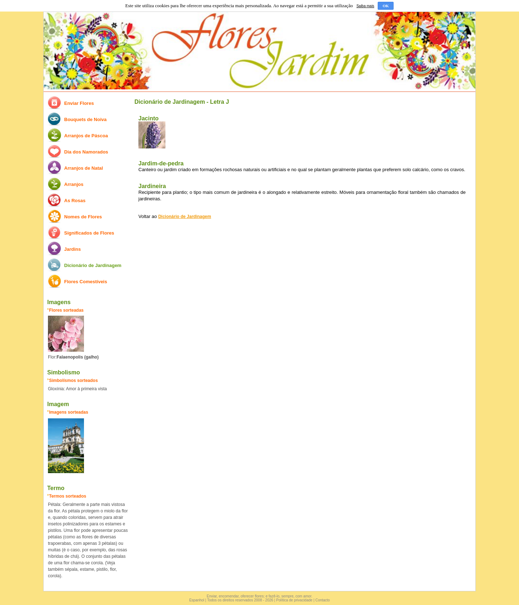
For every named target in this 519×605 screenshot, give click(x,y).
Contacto (322, 600)
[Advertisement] (300, 281)
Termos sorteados (67, 496)
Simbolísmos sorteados (73, 380)
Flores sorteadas (66, 310)
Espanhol (196, 600)
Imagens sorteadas (68, 412)
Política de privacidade (294, 600)
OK (386, 6)
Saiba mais (365, 6)
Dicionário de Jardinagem (184, 216)
